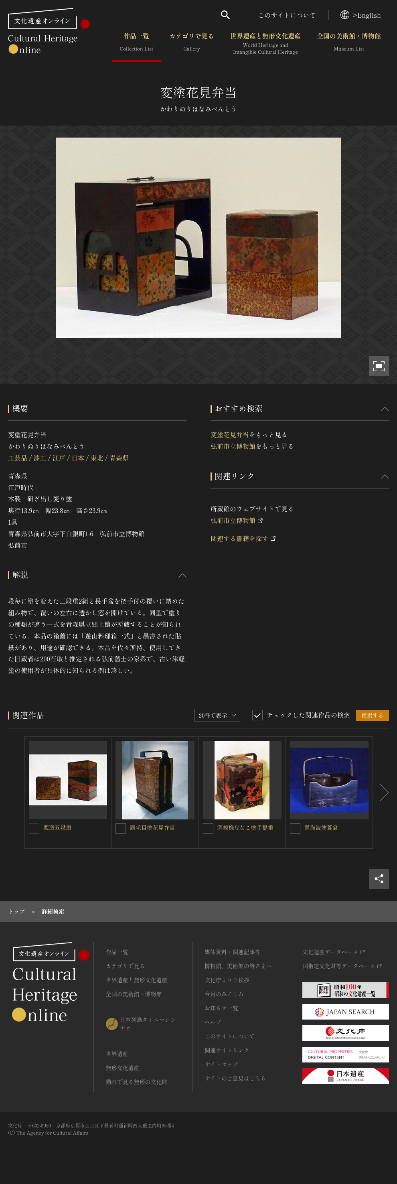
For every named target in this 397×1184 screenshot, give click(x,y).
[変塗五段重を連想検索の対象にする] (34, 828)
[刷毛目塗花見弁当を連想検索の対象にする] (120, 828)
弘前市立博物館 (233, 446)
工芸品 (17, 457)
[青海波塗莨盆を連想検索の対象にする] (295, 828)
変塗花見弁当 (230, 434)
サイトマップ (221, 1064)
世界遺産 (117, 1054)
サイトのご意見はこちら (235, 1078)
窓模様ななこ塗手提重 (245, 827)
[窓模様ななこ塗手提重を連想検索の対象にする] (208, 828)
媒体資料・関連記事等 (233, 952)
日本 (77, 457)
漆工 (39, 457)
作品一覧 (136, 44)
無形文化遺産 (123, 1068)
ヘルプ (213, 1022)
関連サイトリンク (227, 1050)
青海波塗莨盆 (321, 827)
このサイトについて (287, 15)
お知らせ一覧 (221, 1008)
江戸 (59, 457)
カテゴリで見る (191, 44)
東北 (97, 457)
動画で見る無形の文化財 (137, 1082)
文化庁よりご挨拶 (227, 980)
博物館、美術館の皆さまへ (238, 966)
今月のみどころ (224, 994)
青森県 (119, 457)
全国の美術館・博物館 (349, 44)
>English (360, 15)
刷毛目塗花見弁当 (152, 827)
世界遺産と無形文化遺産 (265, 44)
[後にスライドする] (381, 792)
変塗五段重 (57, 827)
